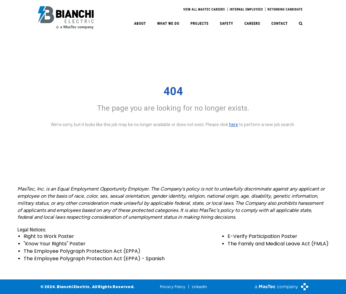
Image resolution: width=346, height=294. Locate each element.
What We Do (168, 23)
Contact (279, 23)
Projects (199, 23)
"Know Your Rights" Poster (55, 243)
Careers (252, 23)
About (140, 23)
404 (173, 91)
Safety (226, 23)
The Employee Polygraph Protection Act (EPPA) (82, 251)
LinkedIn (199, 286)
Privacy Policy (172, 286)
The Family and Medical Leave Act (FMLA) (278, 243)
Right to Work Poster (49, 236)
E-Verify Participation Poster (262, 236)
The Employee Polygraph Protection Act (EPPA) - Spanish (94, 258)
